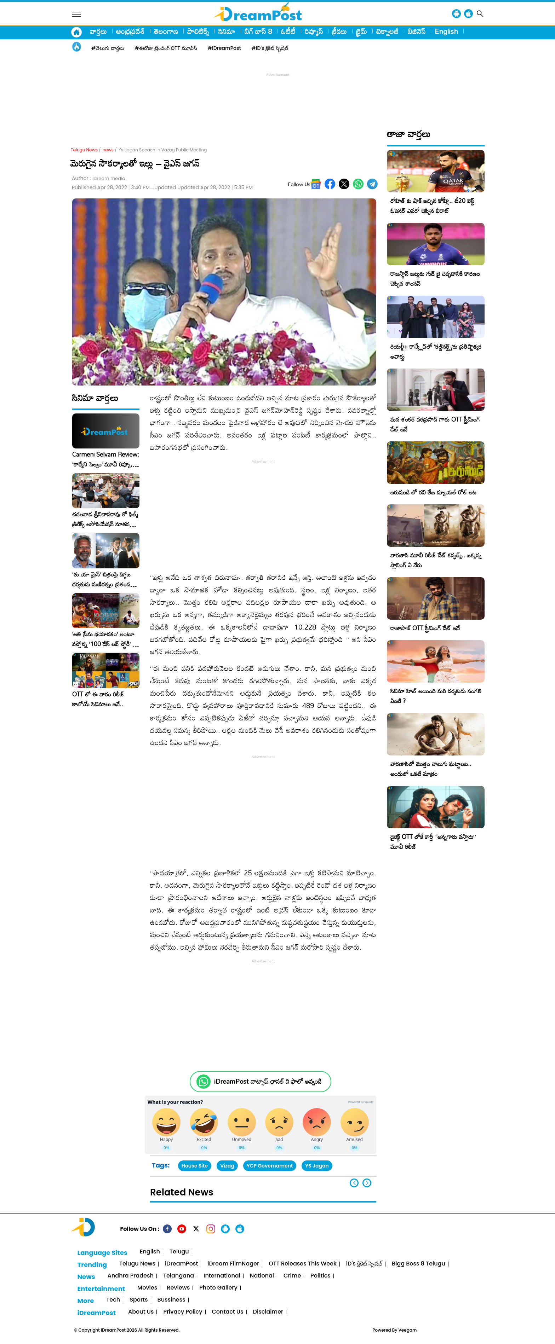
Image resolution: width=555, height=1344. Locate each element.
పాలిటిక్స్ (198, 31)
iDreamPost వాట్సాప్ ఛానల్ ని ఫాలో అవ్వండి (267, 1081)
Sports (139, 1300)
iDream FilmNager (233, 1264)
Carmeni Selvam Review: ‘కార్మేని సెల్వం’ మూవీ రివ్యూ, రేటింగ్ (105, 459)
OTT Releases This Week (303, 1264)
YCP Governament (270, 1165)
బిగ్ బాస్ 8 (258, 31)
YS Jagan (316, 1165)
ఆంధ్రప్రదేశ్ (130, 31)
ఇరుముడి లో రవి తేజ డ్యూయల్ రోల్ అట (433, 492)
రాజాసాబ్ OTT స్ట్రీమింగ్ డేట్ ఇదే (425, 628)
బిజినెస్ (416, 31)
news (108, 150)
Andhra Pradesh (131, 1276)
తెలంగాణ (166, 31)
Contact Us (228, 1312)
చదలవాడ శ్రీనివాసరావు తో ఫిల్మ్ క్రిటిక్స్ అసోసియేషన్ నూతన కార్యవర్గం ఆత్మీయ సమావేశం (105, 519)
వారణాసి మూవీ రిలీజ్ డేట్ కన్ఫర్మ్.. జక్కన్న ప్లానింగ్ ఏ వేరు (435, 560)
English (446, 31)
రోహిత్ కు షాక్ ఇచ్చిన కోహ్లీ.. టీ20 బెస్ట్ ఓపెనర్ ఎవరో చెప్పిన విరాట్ (432, 205)
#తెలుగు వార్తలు (107, 48)
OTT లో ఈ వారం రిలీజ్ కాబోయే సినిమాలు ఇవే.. (98, 699)
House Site (195, 1165)
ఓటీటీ (288, 31)
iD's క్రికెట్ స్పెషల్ (364, 1264)
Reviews (178, 1288)
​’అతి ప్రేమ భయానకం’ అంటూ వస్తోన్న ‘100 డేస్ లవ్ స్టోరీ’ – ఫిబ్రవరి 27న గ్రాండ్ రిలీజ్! (104, 639)
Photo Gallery (218, 1288)
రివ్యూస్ (314, 31)
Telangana (178, 1276)
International (222, 1276)
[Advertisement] (277, 94)
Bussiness (171, 1300)
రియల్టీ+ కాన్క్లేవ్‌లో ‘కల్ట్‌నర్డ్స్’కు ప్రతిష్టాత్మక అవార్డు (436, 351)
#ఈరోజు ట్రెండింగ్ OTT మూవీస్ (166, 48)
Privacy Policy (182, 1312)
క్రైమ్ (361, 31)
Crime (292, 1276)
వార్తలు (98, 31)
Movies (147, 1288)
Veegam (408, 1330)
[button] (366, 1182)
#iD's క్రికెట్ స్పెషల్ (270, 48)
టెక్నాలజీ (387, 31)
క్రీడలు (339, 31)
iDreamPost (181, 1264)
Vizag (227, 1165)
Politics (320, 1276)
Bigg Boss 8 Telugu (418, 1264)
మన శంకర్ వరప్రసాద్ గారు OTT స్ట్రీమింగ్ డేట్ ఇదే (435, 424)
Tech (113, 1300)
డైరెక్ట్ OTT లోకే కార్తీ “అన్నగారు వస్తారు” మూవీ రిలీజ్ (433, 841)
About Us (141, 1312)
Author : (98, 178)
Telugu (179, 1252)
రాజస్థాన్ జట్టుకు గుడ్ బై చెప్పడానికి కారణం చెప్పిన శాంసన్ (435, 278)
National (262, 1276)
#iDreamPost (224, 48)
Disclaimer (268, 1312)
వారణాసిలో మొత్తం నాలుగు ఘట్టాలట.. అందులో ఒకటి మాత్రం (430, 769)
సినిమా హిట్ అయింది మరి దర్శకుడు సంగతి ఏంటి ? (436, 696)
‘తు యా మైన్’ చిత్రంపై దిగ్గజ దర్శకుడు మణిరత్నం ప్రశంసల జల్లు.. (103, 579)
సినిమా (226, 31)
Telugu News (84, 150)
